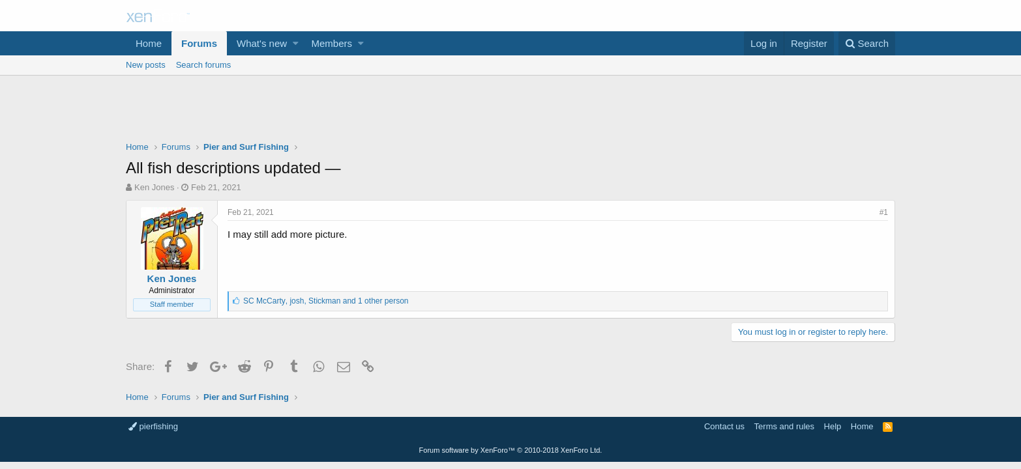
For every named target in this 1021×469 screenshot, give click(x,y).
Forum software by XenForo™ (510, 450)
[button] (295, 43)
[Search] (866, 43)
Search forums (203, 65)
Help (833, 426)
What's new (262, 43)
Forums (199, 43)
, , (325, 301)
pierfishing (153, 426)
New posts (146, 65)
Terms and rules (784, 426)
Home (149, 43)
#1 (884, 212)
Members (332, 43)
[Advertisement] (510, 111)
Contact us (724, 426)
